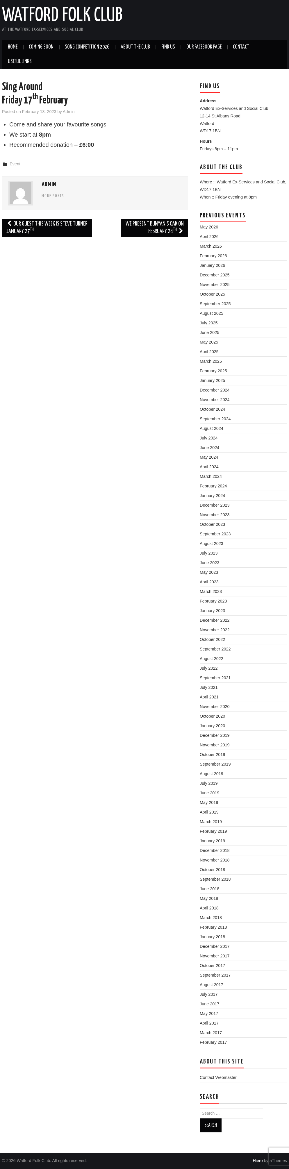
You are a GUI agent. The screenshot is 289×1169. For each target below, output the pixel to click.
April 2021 (209, 697)
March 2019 (211, 821)
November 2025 (214, 284)
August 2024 (211, 428)
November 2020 (214, 706)
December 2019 (214, 735)
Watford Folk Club (62, 15)
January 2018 (212, 936)
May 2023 (209, 572)
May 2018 (209, 898)
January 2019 (212, 841)
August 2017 (211, 984)
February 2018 (213, 927)
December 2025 (214, 275)
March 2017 (211, 1032)
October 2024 (212, 409)
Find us (168, 47)
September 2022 (215, 649)
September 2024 (215, 419)
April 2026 (209, 236)
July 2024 (209, 438)
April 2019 (209, 812)
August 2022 (211, 658)
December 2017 (214, 946)
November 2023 (214, 514)
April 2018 (209, 908)
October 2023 (212, 524)
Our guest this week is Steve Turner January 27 (47, 227)
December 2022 (214, 620)
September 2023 (215, 534)
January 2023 (212, 610)
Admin (69, 111)
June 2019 (209, 793)
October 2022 (212, 639)
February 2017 (213, 1042)
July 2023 (209, 553)
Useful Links (20, 61)
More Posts (53, 196)
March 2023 (211, 591)
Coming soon (41, 47)
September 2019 (215, 764)
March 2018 (211, 917)
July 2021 (209, 687)
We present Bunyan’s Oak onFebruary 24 (155, 227)
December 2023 (214, 505)
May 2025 (209, 342)
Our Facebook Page (204, 47)
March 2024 (211, 476)
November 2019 (214, 745)
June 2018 (209, 888)
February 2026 (213, 255)
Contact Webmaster (218, 1077)
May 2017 (209, 1013)
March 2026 (211, 246)
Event (15, 164)
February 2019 (213, 831)
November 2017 (214, 956)
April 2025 (209, 351)
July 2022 (209, 668)
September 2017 (215, 975)
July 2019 (209, 783)
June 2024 (209, 447)
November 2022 (214, 630)
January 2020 (212, 725)
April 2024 (209, 466)
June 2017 (209, 1004)
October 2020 (212, 716)
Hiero (258, 1160)
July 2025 (209, 323)
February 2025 (213, 371)
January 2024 (212, 495)
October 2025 (212, 294)
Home (12, 47)
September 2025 (215, 303)
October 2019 (212, 754)
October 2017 (212, 965)
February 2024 (213, 486)
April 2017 (209, 1023)
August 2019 (211, 773)
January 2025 (212, 380)
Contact (241, 47)
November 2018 (214, 860)
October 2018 (212, 869)
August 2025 (211, 313)
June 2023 (209, 562)
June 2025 (209, 332)
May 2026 (209, 227)
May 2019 (209, 802)
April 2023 (209, 582)
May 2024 (209, 457)
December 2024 (214, 390)
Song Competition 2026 (87, 47)
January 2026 (212, 265)
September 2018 (215, 879)
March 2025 (211, 361)
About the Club (135, 47)
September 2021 (215, 677)
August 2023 (211, 543)
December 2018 (214, 850)
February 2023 (213, 601)
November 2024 (214, 399)
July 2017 (209, 994)
